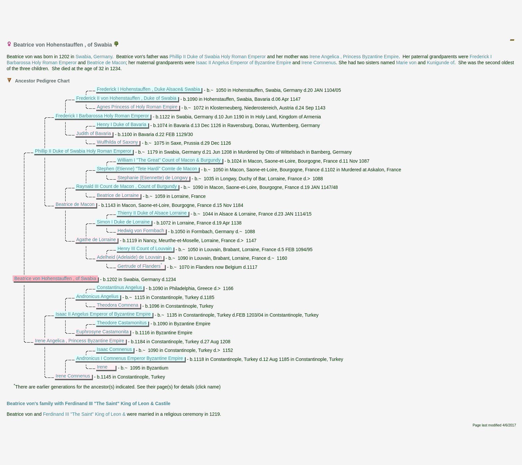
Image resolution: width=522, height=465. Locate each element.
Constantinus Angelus (119, 287)
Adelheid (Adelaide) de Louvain (129, 257)
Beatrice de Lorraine (118, 195)
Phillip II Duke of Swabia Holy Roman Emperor (217, 56)
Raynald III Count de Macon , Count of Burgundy (126, 186)
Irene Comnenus (319, 62)
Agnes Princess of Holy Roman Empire (137, 106)
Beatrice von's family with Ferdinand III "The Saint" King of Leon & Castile (88, 403)
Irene (102, 367)
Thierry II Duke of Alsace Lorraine (152, 213)
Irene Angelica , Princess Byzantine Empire (354, 56)
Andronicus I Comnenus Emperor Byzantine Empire (129, 358)
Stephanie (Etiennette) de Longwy (153, 177)
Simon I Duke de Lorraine (123, 222)
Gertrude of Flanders (139, 266)
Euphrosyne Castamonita (102, 331)
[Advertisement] (261, 18)
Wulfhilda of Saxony (117, 142)
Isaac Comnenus (114, 349)
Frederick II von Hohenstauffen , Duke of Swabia (126, 98)
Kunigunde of (440, 62)
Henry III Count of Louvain (145, 248)
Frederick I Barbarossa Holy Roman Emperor (102, 115)
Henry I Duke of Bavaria (121, 124)
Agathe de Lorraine (96, 239)
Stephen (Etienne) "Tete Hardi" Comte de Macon (147, 168)
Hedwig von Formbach (141, 230)
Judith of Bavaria (93, 133)
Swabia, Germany (94, 56)
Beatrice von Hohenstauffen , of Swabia (55, 278)
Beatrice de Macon (106, 62)
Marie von (406, 62)
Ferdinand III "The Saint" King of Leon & (84, 414)
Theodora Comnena (117, 305)
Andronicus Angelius (97, 296)
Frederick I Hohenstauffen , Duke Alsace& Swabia (148, 89)
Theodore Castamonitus (121, 322)
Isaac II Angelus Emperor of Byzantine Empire (243, 62)
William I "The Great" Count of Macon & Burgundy (169, 160)
